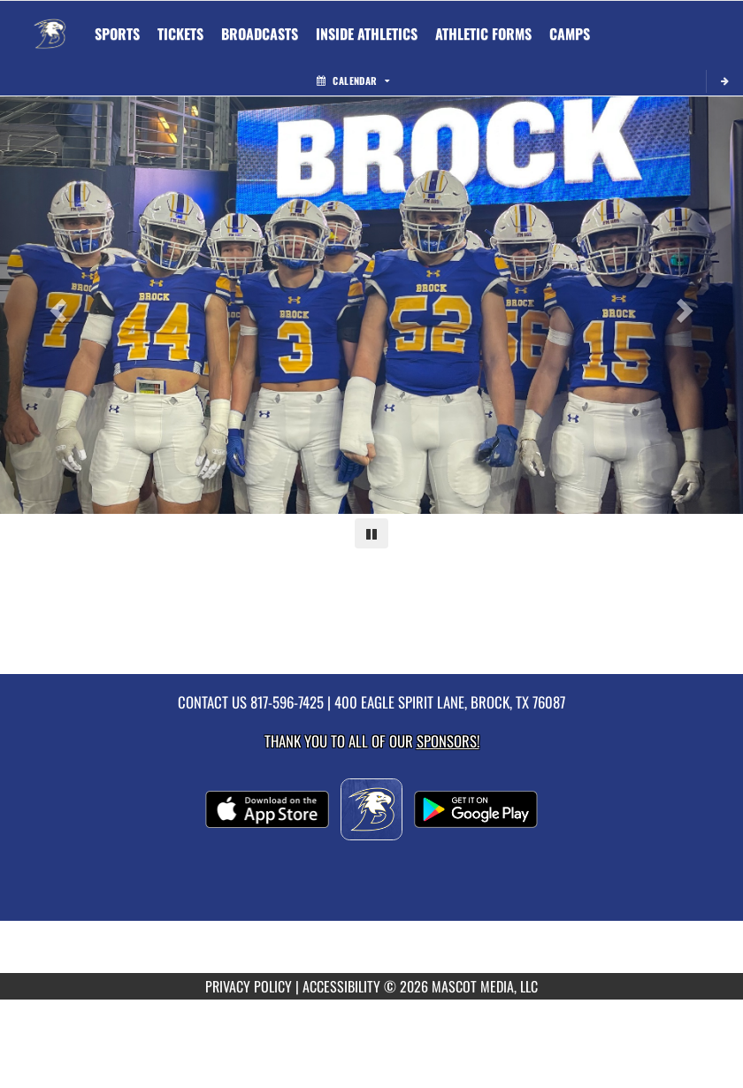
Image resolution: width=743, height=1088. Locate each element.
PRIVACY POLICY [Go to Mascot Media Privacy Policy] (248, 986)
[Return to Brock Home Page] (49, 23)
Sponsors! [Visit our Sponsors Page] (448, 741)
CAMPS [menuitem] (569, 33)
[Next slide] (687, 305)
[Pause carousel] (371, 533)
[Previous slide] (55, 305)
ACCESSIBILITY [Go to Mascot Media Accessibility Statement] (341, 986)
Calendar (353, 80)
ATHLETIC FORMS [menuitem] (483, 33)
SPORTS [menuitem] (117, 33)
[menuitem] (180, 33)
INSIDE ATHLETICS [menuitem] (366, 33)
